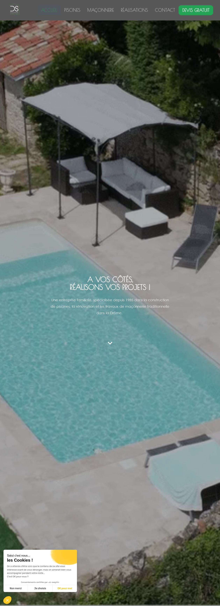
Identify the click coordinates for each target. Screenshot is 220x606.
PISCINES (72, 10)
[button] (7, 600)
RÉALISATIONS (134, 10)
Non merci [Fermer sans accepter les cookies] (16, 588)
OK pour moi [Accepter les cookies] (65, 588)
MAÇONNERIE (100, 10)
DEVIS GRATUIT (196, 10)
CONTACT (165, 10)
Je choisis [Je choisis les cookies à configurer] (40, 588)
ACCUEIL (49, 10)
